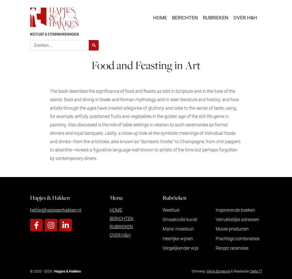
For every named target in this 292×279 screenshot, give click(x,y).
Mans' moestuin (178, 229)
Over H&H (245, 17)
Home (160, 17)
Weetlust (171, 210)
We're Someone (218, 271)
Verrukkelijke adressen (237, 219)
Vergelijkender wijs (181, 248)
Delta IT (256, 271)
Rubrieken (215, 17)
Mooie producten (232, 229)
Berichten (185, 17)
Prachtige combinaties (237, 238)
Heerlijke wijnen (178, 238)
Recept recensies (232, 248)
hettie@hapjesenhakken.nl (55, 210)
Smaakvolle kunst (180, 219)
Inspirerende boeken (235, 210)
